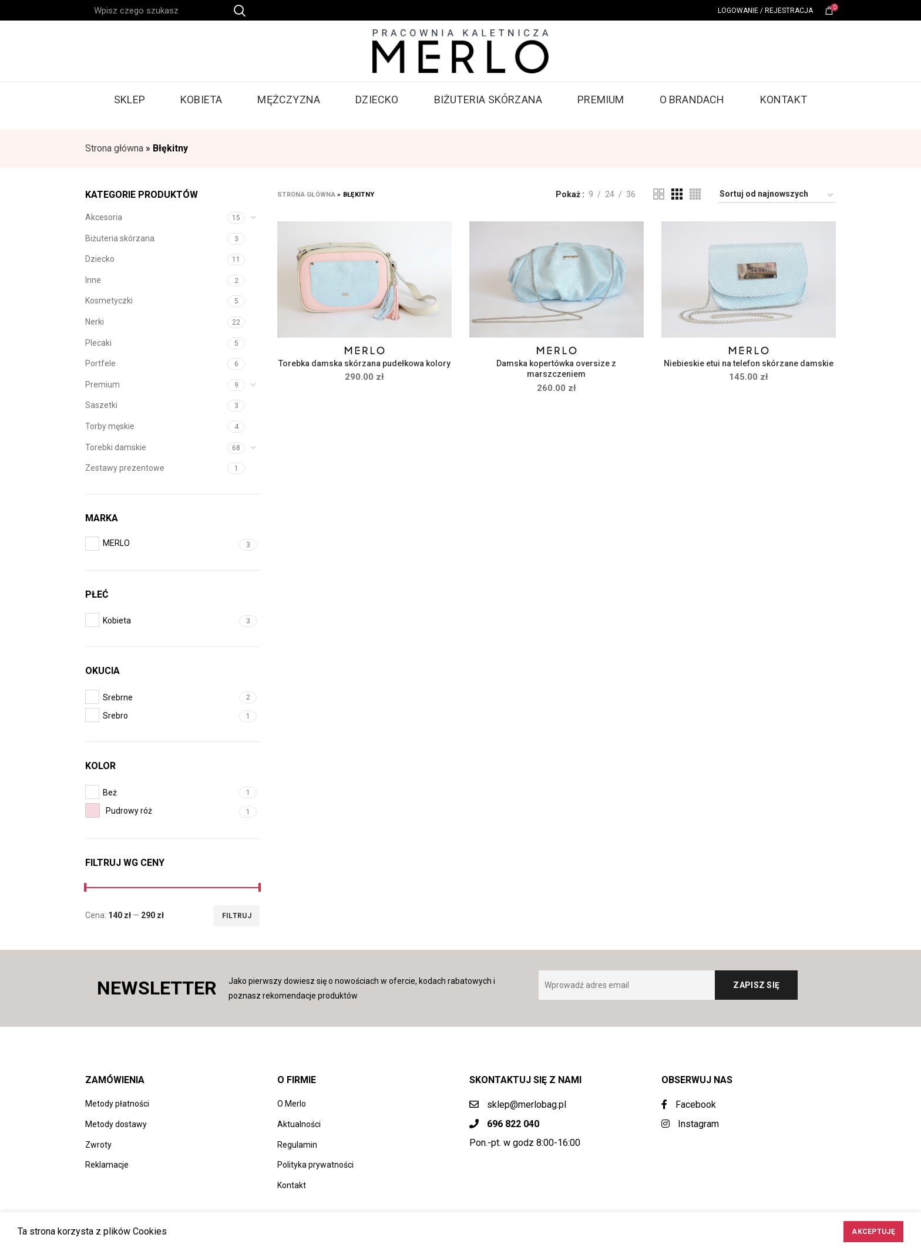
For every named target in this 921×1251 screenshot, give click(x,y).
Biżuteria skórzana (119, 238)
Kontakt (291, 1185)
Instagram (690, 1123)
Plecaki (98, 343)
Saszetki (101, 405)
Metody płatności (117, 1103)
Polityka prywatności (315, 1164)
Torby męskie (110, 426)
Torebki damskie (115, 447)
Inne (93, 280)
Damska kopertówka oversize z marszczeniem (556, 369)
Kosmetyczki (109, 300)
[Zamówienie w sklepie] (777, 195)
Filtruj (236, 916)
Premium (102, 384)
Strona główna (114, 148)
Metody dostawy (116, 1124)
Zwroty (98, 1144)
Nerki (94, 321)
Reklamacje (107, 1164)
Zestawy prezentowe (124, 468)
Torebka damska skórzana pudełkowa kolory (364, 363)
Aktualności (299, 1124)
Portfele (100, 363)
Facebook (688, 1104)
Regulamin (297, 1144)
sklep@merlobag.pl (526, 1104)
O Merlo (291, 1103)
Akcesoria (103, 217)
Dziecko (100, 259)
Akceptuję (873, 1232)
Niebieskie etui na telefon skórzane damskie (748, 363)
